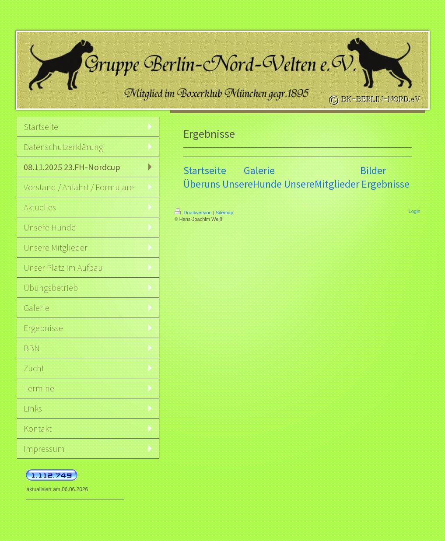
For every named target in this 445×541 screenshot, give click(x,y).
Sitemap (224, 212)
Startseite (204, 170)
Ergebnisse (385, 184)
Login (414, 211)
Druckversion (194, 212)
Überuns (201, 184)
